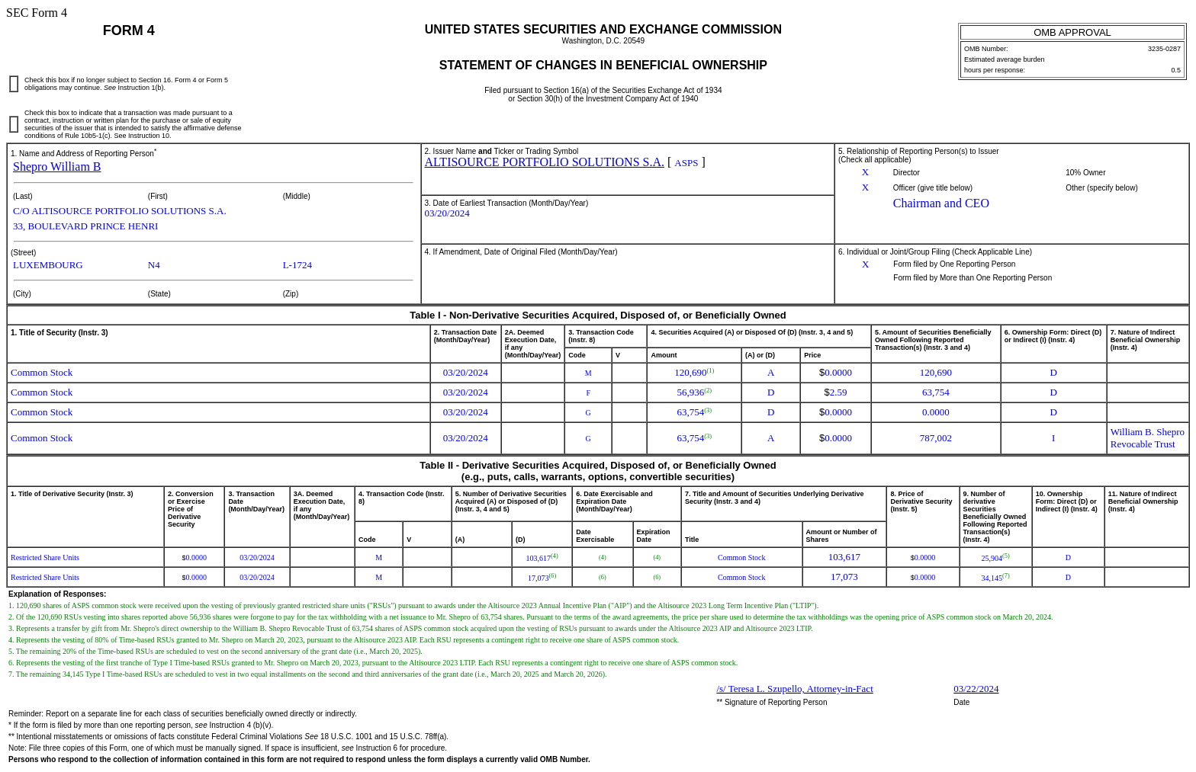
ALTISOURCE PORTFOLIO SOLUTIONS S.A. (544, 161)
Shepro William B (57, 166)
